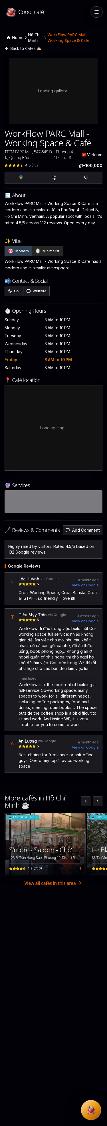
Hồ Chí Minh (34, 37)
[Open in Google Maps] (21, 177)
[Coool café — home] (46, 12)
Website (36, 291)
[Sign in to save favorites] (78, 820)
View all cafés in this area (54, 883)
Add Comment (82, 530)
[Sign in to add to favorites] (86, 177)
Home (15, 37)
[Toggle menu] (96, 12)
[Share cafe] (53, 177)
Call (14, 291)
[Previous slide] (85, 801)
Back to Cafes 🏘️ (23, 48)
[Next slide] (97, 801)
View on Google (85, 585)
